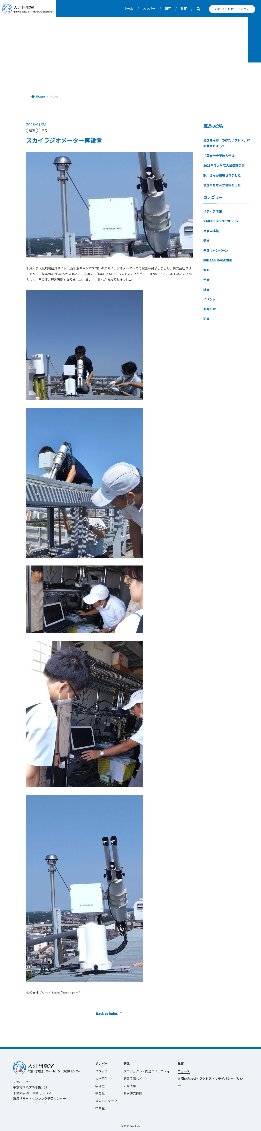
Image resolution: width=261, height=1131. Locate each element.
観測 (206, 270)
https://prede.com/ (66, 992)
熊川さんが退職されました (222, 175)
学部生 (100, 1086)
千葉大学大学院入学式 (218, 155)
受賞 (206, 240)
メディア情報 (212, 211)
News (54, 96)
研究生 (100, 1093)
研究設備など (132, 1078)
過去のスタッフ (106, 1100)
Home (40, 96)
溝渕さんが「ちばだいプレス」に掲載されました (226, 143)
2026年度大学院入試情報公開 (224, 165)
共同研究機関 (132, 1093)
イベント (209, 299)
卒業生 (100, 1108)
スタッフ (101, 1071)
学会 (206, 279)
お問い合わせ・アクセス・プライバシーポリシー (210, 1080)
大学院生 (101, 1078)
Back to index (107, 1013)
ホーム (128, 8)
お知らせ (209, 309)
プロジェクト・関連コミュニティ (148, 1071)
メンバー (149, 8)
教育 (184, 8)
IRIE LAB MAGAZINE (217, 260)
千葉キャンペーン (215, 250)
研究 (168, 8)
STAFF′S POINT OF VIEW (221, 221)
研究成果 (129, 1086)
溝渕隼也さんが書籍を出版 (222, 185)
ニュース (184, 1071)
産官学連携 (211, 230)
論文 (206, 289)
